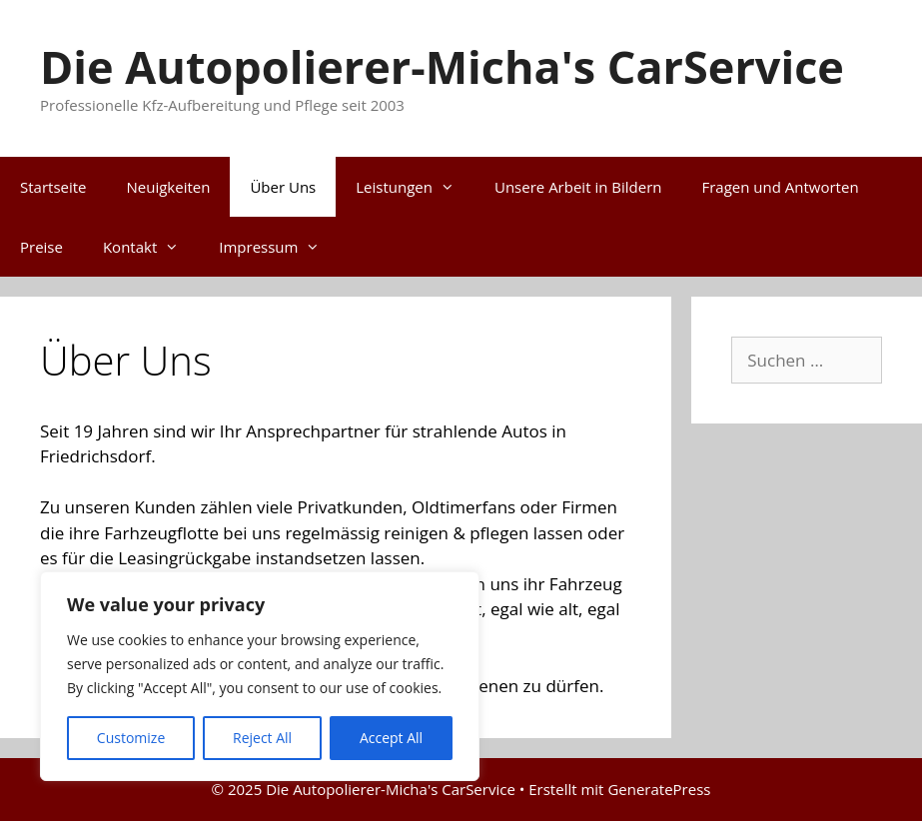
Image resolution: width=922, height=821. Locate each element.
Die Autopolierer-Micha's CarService (442, 66)
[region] (259, 676)
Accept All (391, 737)
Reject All (262, 737)
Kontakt (151, 247)
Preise (41, 247)
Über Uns (283, 187)
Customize (131, 737)
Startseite (53, 187)
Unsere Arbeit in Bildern (577, 187)
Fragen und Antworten (779, 187)
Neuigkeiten (169, 187)
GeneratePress (658, 789)
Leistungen (415, 187)
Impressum (279, 247)
